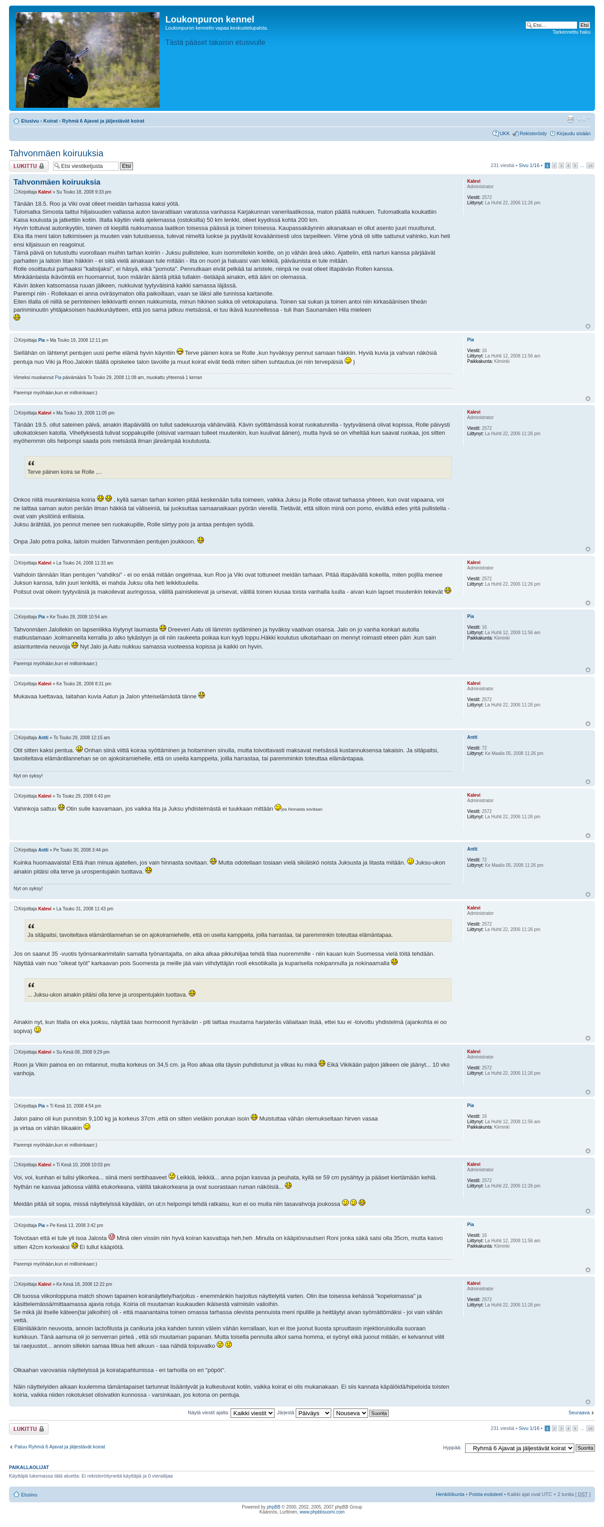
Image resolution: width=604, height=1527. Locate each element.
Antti (43, 737)
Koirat (51, 121)
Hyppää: (452, 1447)
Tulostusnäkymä (570, 119)
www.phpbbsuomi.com (322, 1511)
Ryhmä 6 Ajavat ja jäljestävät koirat (103, 121)
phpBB (273, 1507)
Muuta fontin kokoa (584, 119)
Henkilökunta (450, 1494)
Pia (41, 340)
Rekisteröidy (533, 133)
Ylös (588, 326)
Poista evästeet (485, 1494)
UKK (505, 133)
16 (590, 165)
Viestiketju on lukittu (29, 166)
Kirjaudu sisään (574, 133)
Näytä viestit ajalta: (231, 1412)
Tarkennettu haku (572, 32)
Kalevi (44, 192)
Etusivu (30, 121)
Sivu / (529, 165)
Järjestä (304, 1412)
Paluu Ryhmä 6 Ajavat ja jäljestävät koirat (59, 1446)
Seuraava (579, 1412)
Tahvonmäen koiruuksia (56, 153)
